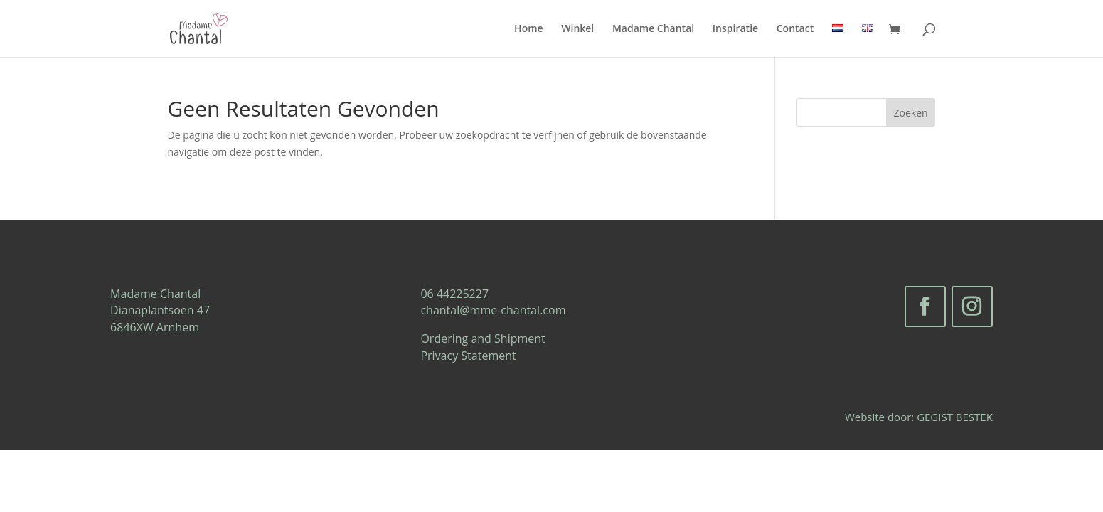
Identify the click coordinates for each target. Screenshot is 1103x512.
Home (528, 29)
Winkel (577, 29)
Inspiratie (735, 29)
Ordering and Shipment (482, 338)
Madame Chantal (653, 29)
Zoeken (911, 112)
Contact (795, 29)
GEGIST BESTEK (955, 417)
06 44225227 (454, 294)
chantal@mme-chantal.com (492, 310)
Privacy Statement (468, 355)
